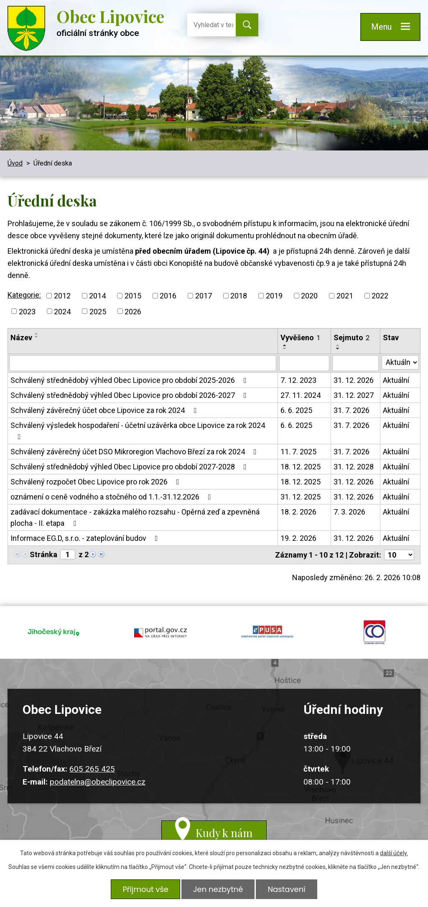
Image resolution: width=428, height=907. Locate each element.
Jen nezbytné (218, 889)
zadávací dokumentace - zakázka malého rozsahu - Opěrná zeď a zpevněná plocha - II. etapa (135, 517)
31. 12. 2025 (300, 496)
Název (21, 337)
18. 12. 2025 (300, 466)
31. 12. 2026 (354, 380)
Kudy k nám (224, 832)
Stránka (43, 554)
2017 (203, 295)
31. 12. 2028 (354, 466)
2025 (97, 311)
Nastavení (286, 889)
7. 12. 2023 (298, 380)
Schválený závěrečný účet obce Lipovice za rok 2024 (105, 410)
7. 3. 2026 (349, 511)
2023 (27, 311)
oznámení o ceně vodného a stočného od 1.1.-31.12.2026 (112, 496)
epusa (267, 632)
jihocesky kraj (53, 632)
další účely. (394, 853)
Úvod (15, 163)
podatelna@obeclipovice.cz (97, 782)
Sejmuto (351, 337)
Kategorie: (24, 294)
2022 (380, 295)
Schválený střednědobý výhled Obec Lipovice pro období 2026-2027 (130, 395)
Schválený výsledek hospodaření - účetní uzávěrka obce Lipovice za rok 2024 (137, 431)
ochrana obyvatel (374, 632)
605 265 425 (92, 769)
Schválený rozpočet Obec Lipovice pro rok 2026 (96, 481)
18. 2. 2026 (298, 511)
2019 (274, 295)
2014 (97, 295)
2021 (344, 295)
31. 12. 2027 (354, 395)
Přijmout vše (145, 889)
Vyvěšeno (300, 337)
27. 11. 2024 (300, 395)
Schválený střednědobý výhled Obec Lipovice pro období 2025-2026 (130, 380)
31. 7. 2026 (351, 410)
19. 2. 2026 (298, 538)
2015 (133, 295)
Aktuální (396, 380)
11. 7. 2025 (298, 451)
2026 (133, 311)
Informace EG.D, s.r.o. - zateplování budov (85, 538)
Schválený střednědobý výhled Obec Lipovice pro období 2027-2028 (130, 466)
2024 (62, 311)
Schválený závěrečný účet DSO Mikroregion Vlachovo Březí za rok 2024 (135, 451)
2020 (309, 295)
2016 (168, 295)
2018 (238, 295)
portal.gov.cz (160, 632)
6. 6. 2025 (296, 410)
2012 (62, 295)
